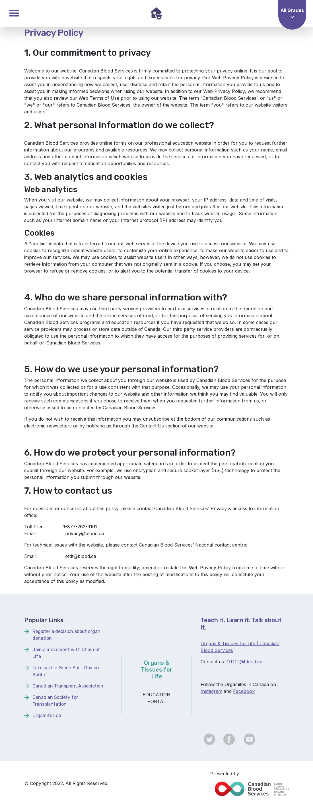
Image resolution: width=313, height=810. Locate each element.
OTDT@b (236, 661)
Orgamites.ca (46, 715)
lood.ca (254, 661)
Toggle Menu (14, 13)
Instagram (211, 691)
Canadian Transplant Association (67, 686)
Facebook (244, 691)
